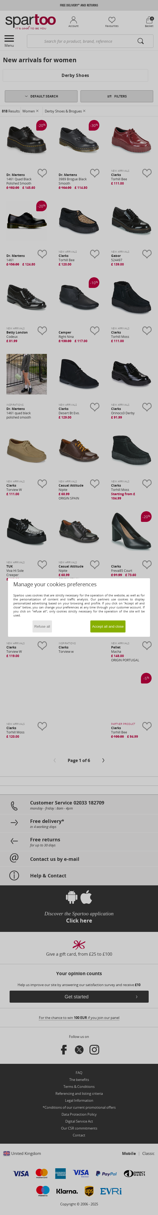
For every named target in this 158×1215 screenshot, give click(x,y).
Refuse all (42, 626)
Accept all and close (108, 626)
